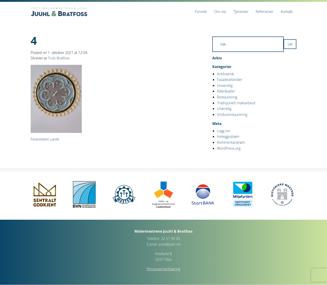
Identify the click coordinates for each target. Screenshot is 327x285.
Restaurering (227, 97)
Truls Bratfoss (58, 58)
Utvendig (224, 108)
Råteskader (226, 91)
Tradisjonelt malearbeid (236, 102)
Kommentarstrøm (231, 142)
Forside (201, 11)
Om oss (220, 11)
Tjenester (240, 11)
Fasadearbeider (229, 79)
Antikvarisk (225, 73)
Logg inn (223, 130)
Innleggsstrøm (228, 136)
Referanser (264, 11)
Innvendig (225, 85)
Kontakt (287, 11)
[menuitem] (201, 11)
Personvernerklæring (163, 268)
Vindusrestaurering (232, 114)
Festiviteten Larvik (45, 139)
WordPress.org (228, 148)
